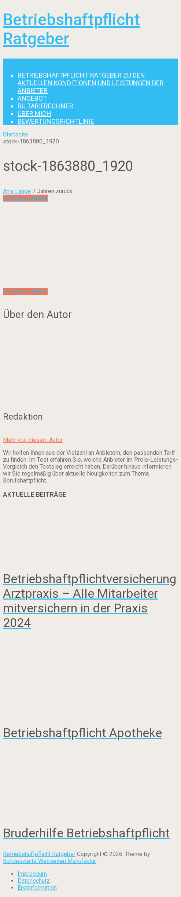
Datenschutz (34, 880)
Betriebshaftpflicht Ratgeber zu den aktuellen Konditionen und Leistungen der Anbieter (91, 82)
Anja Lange (17, 191)
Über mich (34, 113)
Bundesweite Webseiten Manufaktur (49, 860)
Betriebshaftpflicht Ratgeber (39, 854)
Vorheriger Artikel (25, 198)
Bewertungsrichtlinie (56, 121)
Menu (10, 62)
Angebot (32, 98)
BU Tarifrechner (45, 106)
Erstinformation (37, 887)
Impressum (32, 873)
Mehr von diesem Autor (33, 439)
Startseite (15, 134)
